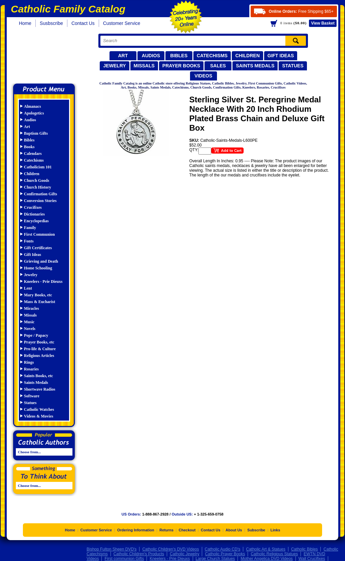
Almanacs (32, 106)
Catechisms (212, 55)
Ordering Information (135, 530)
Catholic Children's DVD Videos (170, 549)
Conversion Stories (40, 200)
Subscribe (256, 530)
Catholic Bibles (304, 549)
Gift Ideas (281, 55)
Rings (29, 362)
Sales (218, 65)
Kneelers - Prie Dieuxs (43, 281)
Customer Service (121, 23)
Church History (37, 187)
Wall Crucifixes (312, 558)
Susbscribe (51, 23)
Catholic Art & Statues (265, 549)
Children (247, 55)
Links (275, 530)
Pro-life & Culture (40, 348)
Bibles (178, 55)
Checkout (187, 530)
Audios (151, 55)
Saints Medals (255, 65)
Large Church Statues (215, 558)
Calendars (33, 153)
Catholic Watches (39, 409)
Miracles (31, 308)
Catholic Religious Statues (274, 554)
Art (123, 55)
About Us (234, 530)
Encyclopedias (36, 221)
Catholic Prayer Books (225, 554)
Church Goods (36, 180)
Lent (28, 288)
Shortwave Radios (39, 389)
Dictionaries (34, 214)
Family (30, 227)
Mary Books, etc (38, 295)
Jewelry (114, 65)
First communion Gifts (124, 558)
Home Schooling (38, 268)
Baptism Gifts (36, 133)
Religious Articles (39, 355)
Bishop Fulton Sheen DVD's (111, 549)
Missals (144, 65)
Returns (166, 530)
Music (29, 322)
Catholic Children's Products (139, 554)
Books (29, 146)
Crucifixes (33, 207)
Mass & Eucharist (39, 301)
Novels (29, 328)
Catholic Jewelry (184, 554)
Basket (323, 23)
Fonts (29, 241)
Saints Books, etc (38, 375)
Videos (203, 75)
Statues (292, 65)
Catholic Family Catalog (47, 56)
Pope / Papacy (36, 335)
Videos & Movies (38, 416)
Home (25, 23)
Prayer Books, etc (39, 342)
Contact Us (83, 23)
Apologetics (34, 113)
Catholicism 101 (38, 167)
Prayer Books (181, 65)
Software (31, 396)
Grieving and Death (41, 261)
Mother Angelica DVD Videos (267, 558)
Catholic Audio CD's (223, 549)
